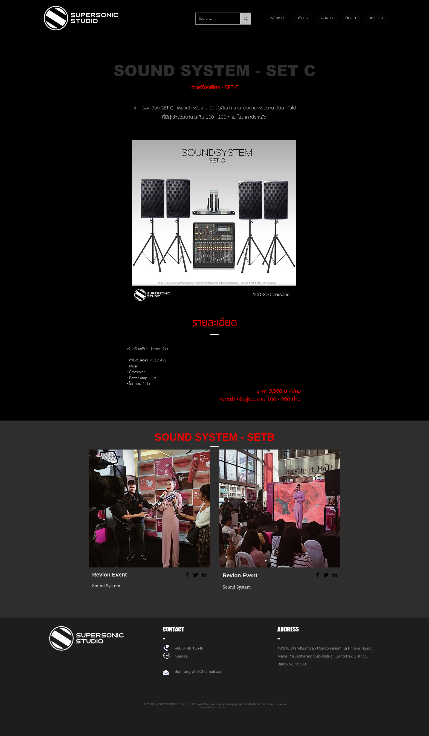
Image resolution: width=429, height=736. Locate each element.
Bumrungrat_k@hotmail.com (199, 671)
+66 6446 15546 (189, 648)
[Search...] (214, 18)
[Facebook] (187, 575)
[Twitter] (195, 575)
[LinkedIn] (204, 575)
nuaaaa (181, 656)
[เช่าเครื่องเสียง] (166, 647)
